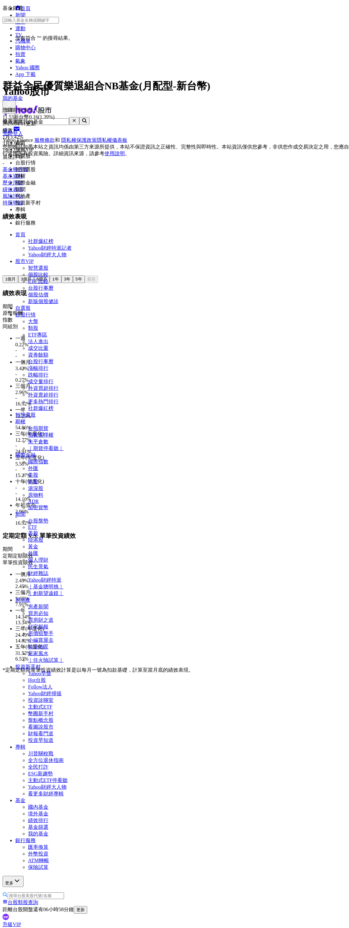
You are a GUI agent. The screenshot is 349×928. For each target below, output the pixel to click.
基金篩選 (38, 827)
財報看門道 (40, 733)
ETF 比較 (38, 281)
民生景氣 (38, 566)
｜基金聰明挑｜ (46, 586)
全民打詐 (38, 767)
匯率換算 (38, 847)
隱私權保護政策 (79, 140)
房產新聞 (38, 606)
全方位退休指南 (46, 760)
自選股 (23, 308)
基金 (20, 800)
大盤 (33, 321)
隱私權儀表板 (112, 140)
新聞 (20, 514)
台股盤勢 (38, 520)
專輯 (20, 747)
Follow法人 (40, 686)
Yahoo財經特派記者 (50, 248)
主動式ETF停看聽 (48, 780)
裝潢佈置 (38, 646)
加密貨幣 (38, 507)
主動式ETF (40, 707)
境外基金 (38, 813)
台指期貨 (38, 428)
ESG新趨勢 (40, 773)
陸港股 (35, 540)
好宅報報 (38, 626)
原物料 (35, 495)
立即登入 (13, 133)
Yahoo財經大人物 (47, 254)
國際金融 (25, 455)
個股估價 (38, 294)
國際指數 (38, 461)
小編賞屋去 (40, 640)
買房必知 (38, 613)
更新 (80, 909)
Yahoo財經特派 (44, 580)
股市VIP (24, 261)
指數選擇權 (40, 435)
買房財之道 (40, 620)
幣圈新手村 (40, 713)
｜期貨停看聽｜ (46, 448)
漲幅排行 (38, 368)
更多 (13, 881)
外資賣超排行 (43, 395)
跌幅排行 (38, 374)
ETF (32, 527)
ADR (33, 501)
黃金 (33, 546)
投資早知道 (40, 740)
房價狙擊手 (40, 633)
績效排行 (38, 820)
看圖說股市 (40, 727)
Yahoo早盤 (39, 673)
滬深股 (35, 488)
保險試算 (38, 867)
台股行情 (25, 314)
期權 (20, 421)
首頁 (20, 234)
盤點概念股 (40, 720)
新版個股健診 (43, 301)
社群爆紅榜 (40, 241)
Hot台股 (37, 680)
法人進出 (38, 341)
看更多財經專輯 (46, 793)
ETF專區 (37, 334)
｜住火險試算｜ (46, 660)
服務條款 (44, 140)
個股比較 (38, 274)
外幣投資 (38, 853)
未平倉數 (38, 441)
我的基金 (38, 833)
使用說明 (114, 153)
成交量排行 (40, 381)
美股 (33, 475)
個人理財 (38, 560)
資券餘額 (38, 354)
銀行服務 (25, 840)
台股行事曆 (40, 288)
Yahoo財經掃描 (44, 693)
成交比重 (38, 348)
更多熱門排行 (43, 401)
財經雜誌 (38, 573)
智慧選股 (38, 268)
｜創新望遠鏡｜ (46, 593)
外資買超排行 (43, 388)
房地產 (23, 600)
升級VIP (12, 924)
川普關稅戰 (40, 753)
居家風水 (38, 653)
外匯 (33, 468)
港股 (33, 481)
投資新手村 (28, 666)
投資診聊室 (40, 700)
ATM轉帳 (38, 860)
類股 (33, 328)
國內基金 (38, 807)
